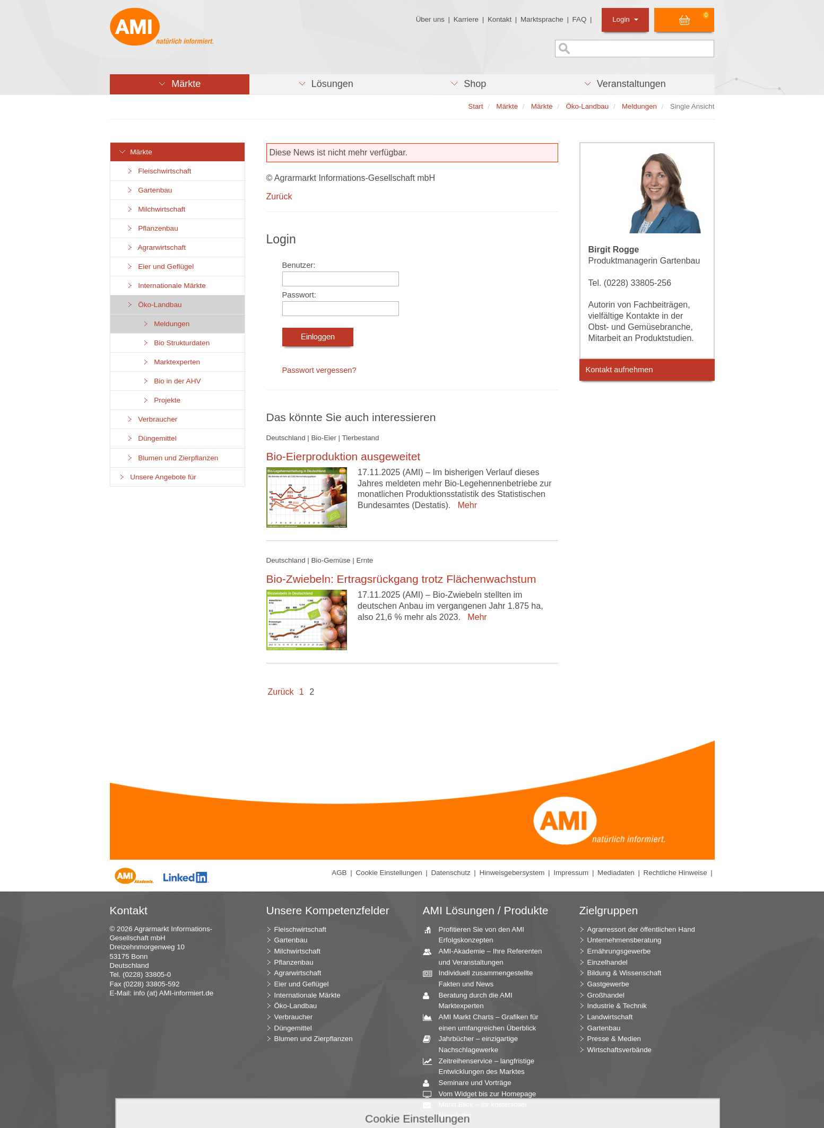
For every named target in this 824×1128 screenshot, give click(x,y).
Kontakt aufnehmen (619, 369)
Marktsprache (542, 19)
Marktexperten (171, 362)
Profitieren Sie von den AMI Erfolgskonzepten (478, 934)
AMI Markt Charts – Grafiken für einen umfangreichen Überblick (485, 1022)
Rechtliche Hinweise (675, 873)
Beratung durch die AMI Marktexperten (472, 1000)
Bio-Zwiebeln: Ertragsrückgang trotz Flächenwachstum (401, 579)
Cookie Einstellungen (388, 873)
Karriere (466, 19)
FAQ (580, 19)
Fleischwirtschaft (159, 171)
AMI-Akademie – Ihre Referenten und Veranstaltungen (486, 956)
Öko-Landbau (154, 305)
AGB (339, 873)
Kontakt (499, 19)
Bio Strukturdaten (176, 343)
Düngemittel (151, 438)
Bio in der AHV (171, 381)
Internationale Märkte (166, 286)
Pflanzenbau (152, 228)
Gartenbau (149, 190)
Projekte (161, 400)
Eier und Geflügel (160, 266)
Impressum (570, 873)
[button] (179, 84)
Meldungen (166, 324)
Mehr (465, 505)
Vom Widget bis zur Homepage (483, 1094)
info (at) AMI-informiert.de (173, 993)
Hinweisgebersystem (511, 873)
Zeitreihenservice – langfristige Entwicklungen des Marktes (483, 1066)
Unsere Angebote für (157, 477)
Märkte (135, 152)
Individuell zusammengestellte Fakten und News (482, 978)
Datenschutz (450, 873)
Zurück (279, 196)
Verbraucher (152, 419)
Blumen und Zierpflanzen (172, 458)
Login (625, 19)
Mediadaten (616, 873)
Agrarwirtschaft (156, 247)
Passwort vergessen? (319, 370)
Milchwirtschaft (156, 209)
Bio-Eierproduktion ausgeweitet (343, 456)
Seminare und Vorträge (471, 1083)
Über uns (430, 19)
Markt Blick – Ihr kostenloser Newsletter (479, 1109)
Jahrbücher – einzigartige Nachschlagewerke (474, 1044)
